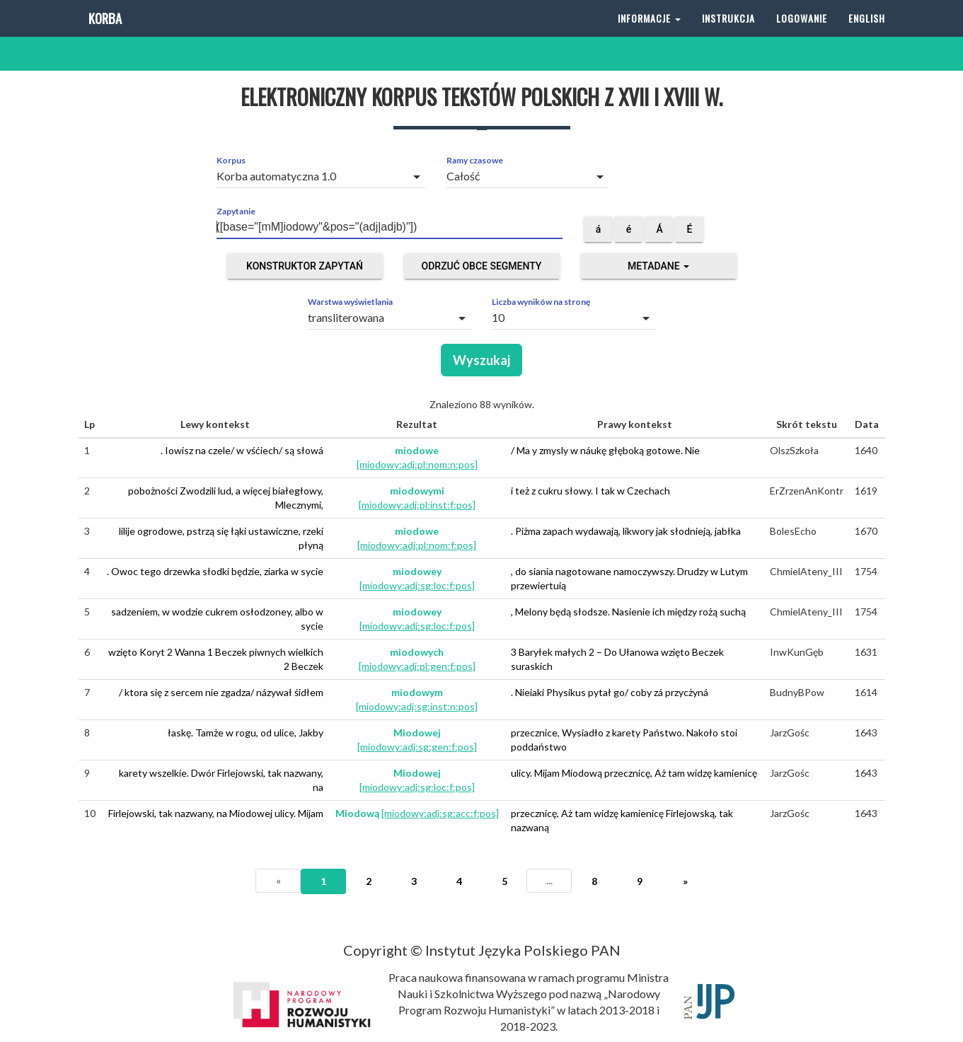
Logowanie (801, 35)
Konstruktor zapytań (304, 266)
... (549, 880)
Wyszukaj (481, 360)
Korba (104, 35)
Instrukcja (728, 35)
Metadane (658, 266)
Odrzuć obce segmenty (482, 266)
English (866, 35)
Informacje (649, 35)
